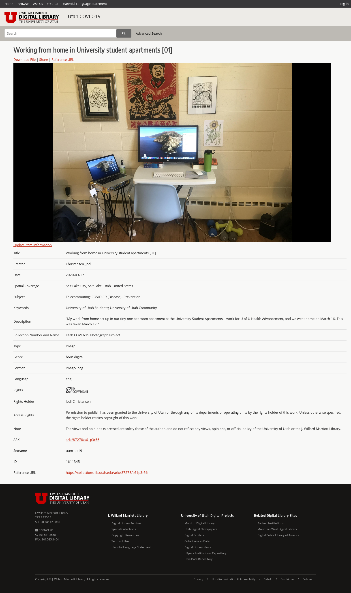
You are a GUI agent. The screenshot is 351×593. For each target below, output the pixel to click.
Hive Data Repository (198, 559)
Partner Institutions (270, 523)
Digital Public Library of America (278, 535)
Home (8, 4)
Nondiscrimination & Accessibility (234, 579)
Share (43, 59)
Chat (52, 4)
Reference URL (62, 59)
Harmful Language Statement (85, 4)
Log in (344, 4)
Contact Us (44, 530)
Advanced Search (149, 33)
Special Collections (123, 529)
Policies (307, 579)
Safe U (268, 579)
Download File (24, 59)
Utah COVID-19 (84, 16)
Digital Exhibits (194, 535)
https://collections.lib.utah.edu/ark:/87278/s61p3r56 (107, 472)
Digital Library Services (126, 523)
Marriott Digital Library (199, 523)
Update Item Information (32, 245)
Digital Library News (197, 547)
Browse (23, 4)
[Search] (60, 33)
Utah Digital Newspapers (200, 529)
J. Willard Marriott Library (51, 513)
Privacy (198, 579)
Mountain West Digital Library (277, 529)
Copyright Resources (125, 535)
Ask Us (38, 4)
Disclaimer (287, 579)
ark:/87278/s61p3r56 (82, 439)
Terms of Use (120, 541)
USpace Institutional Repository (205, 553)
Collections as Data (197, 541)
